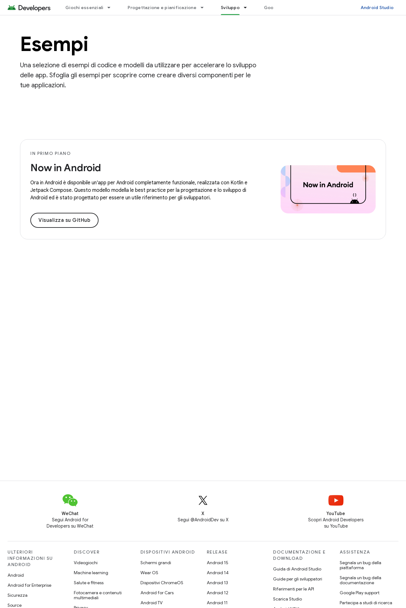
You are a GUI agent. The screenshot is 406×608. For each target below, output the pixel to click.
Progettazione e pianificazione (162, 7)
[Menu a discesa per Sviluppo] (248, 7)
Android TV (151, 602)
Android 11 (217, 602)
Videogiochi (86, 562)
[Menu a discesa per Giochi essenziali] (111, 7)
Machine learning (91, 572)
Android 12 (217, 592)
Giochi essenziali (84, 7)
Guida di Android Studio (297, 569)
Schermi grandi (155, 562)
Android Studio (377, 7)
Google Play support (359, 592)
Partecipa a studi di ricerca (366, 602)
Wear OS (149, 572)
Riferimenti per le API (293, 589)
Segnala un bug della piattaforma (360, 565)
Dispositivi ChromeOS (161, 582)
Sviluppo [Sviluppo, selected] (230, 7)
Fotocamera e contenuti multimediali (98, 595)
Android (16, 575)
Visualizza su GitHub (64, 220)
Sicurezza (18, 595)
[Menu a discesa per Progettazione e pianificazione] (204, 7)
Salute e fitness (89, 582)
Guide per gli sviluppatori (297, 579)
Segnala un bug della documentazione (360, 580)
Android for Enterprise (29, 585)
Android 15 (217, 562)
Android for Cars (157, 592)
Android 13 (217, 582)
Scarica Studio (287, 599)
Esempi (54, 44)
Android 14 (218, 572)
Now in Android (65, 167)
